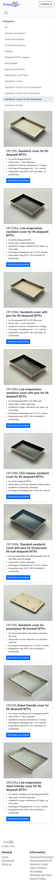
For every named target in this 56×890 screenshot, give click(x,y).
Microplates (11, 63)
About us (6, 864)
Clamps (9, 51)
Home (5, 857)
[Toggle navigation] (6, 13)
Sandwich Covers (39, 864)
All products (8, 860)
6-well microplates (14, 39)
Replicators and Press (16, 75)
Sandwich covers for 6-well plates (22, 93)
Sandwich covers (14, 81)
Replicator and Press (41, 875)
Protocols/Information (41, 857)
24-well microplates (15, 33)
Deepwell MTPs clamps (17, 57)
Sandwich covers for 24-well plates (23, 87)
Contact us (46, 4)
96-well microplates (15, 45)
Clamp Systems (38, 867)
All (6, 27)
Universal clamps (14, 105)
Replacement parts (15, 69)
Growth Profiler (38, 878)
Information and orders (18, 180)
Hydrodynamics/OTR (41, 860)
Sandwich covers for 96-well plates (23, 99)
